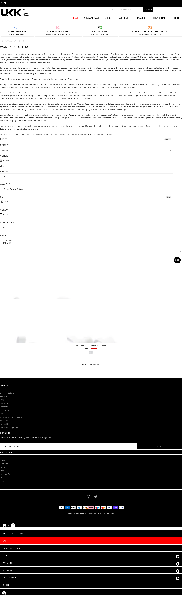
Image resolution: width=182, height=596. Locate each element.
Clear (169, 197)
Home (3, 41)
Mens (108, 18)
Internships (5, 424)
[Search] (126, 9)
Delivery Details (7, 393)
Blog (176, 18)
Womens (123, 18)
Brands (140, 18)
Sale (75, 18)
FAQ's (2, 400)
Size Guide (4, 410)
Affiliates (4, 421)
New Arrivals (91, 18)
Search (3, 481)
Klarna (3, 414)
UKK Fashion (91, 514)
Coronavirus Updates (9, 427)
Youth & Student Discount (11, 417)
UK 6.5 (5, 202)
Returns (3, 396)
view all (168, 139)
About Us (4, 403)
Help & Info (159, 18)
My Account (12, 533)
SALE (2, 471)
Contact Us (4, 407)
